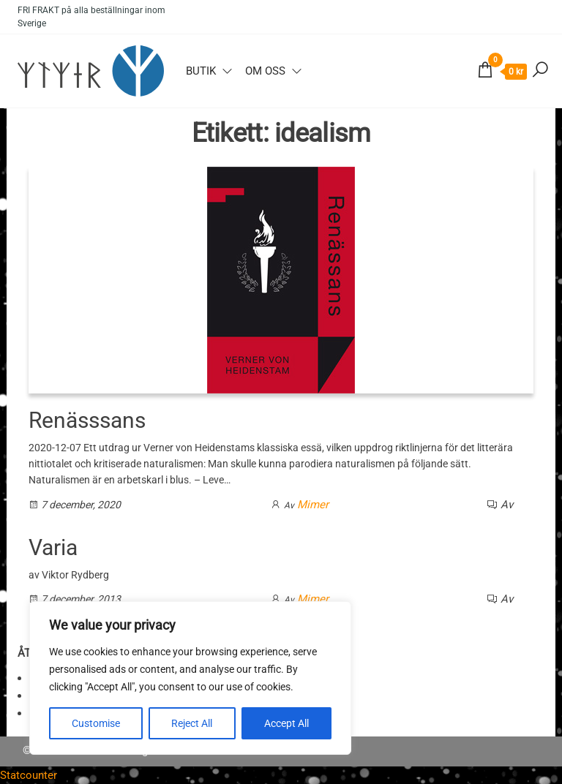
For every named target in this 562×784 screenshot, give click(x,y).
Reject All (191, 723)
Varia (53, 547)
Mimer (313, 504)
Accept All (286, 723)
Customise (96, 723)
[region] (190, 678)
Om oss (265, 71)
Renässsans (87, 420)
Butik (201, 71)
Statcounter (28, 775)
